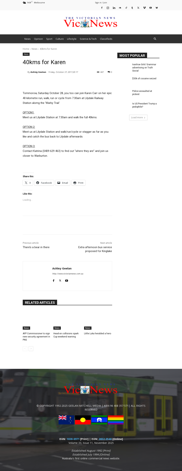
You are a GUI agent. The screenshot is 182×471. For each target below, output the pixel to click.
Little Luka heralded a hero (97, 333)
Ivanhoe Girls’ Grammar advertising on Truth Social (144, 67)
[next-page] (31, 348)
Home (26, 48)
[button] (155, 39)
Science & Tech (88, 38)
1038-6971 (73, 439)
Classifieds (106, 38)
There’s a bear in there (36, 247)
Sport (49, 38)
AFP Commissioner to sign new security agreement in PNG (36, 336)
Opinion (38, 38)
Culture (60, 38)
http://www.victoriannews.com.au (67, 274)
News (27, 38)
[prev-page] (25, 348)
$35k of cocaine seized (144, 78)
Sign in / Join (101, 2)
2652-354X (105, 439)
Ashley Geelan (38, 72)
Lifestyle (71, 38)
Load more (138, 117)
